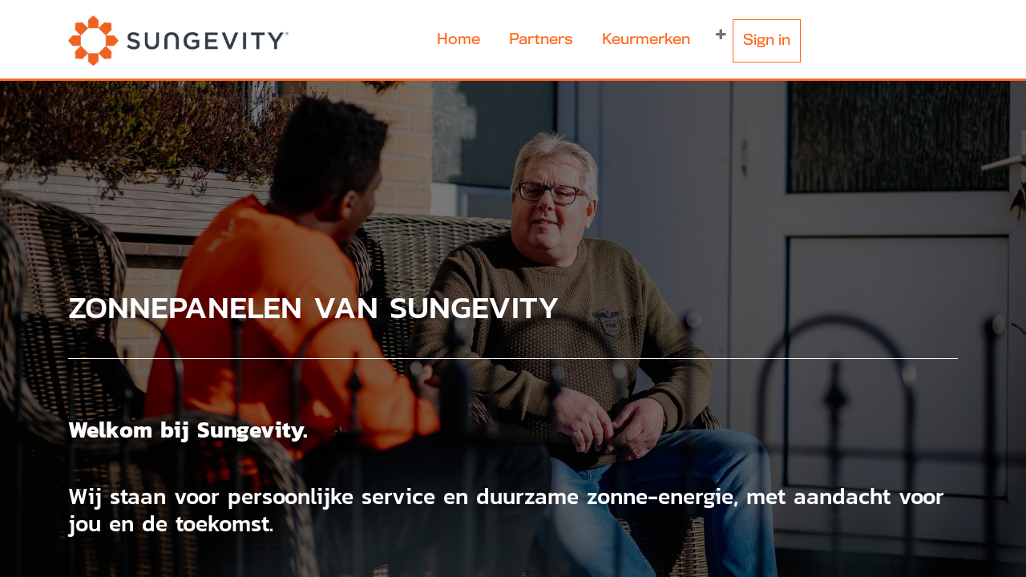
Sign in (766, 41)
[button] (721, 35)
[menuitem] (458, 40)
